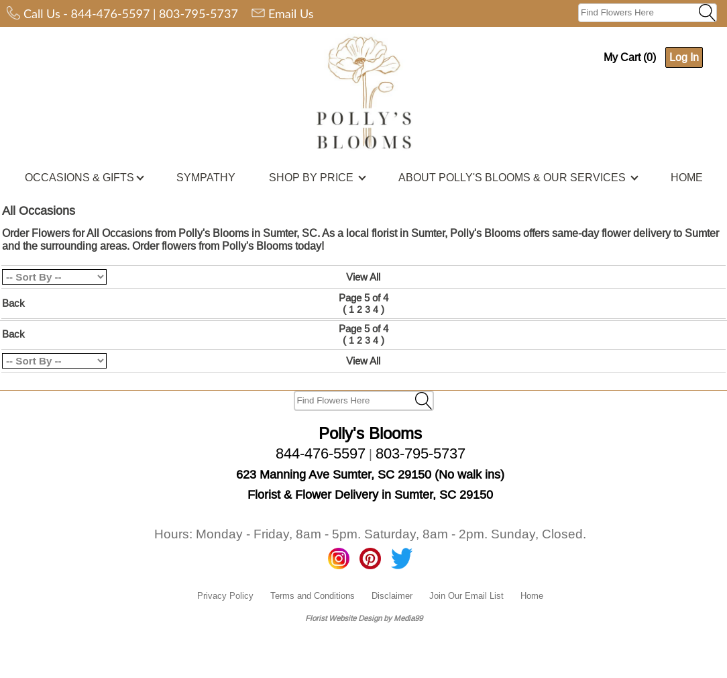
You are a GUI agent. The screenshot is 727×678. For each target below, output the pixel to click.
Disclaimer (392, 595)
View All (363, 277)
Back (13, 303)
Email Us (291, 13)
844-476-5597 (110, 13)
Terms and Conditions (312, 595)
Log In (684, 57)
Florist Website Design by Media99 (364, 618)
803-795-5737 (198, 13)
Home (531, 595)
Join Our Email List (466, 595)
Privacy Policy (225, 595)
